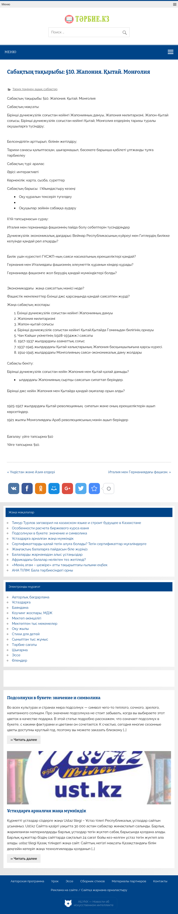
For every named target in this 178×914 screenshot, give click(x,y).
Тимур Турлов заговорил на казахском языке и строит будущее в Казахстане (76, 523)
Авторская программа (27, 881)
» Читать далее (24, 740)
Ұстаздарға (21, 602)
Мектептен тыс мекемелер (34, 624)
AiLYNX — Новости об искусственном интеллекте (94, 903)
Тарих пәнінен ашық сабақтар (34, 89)
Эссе (16, 655)
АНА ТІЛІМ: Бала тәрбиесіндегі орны (42, 570)
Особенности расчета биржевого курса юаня (50, 528)
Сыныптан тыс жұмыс (30, 639)
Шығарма (20, 650)
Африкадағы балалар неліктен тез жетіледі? (49, 560)
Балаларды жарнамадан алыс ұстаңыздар (47, 554)
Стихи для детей (26, 634)
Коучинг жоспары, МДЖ (32, 613)
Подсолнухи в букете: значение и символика (49, 533)
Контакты (160, 881)
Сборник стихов (92, 881)
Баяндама (20, 608)
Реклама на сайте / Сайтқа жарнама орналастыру (89, 890)
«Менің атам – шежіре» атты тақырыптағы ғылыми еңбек (60, 565)
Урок (55, 881)
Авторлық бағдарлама (30, 597)
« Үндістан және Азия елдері (31, 472)
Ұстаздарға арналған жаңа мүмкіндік (43, 538)
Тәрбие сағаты (24, 645)
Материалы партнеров (129, 881)
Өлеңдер (19, 660)
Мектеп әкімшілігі (26, 618)
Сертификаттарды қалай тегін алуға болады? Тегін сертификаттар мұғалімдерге (79, 544)
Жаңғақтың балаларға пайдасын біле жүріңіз (50, 549)
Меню (6, 4)
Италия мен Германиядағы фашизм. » (139, 472)
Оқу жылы (20, 629)
